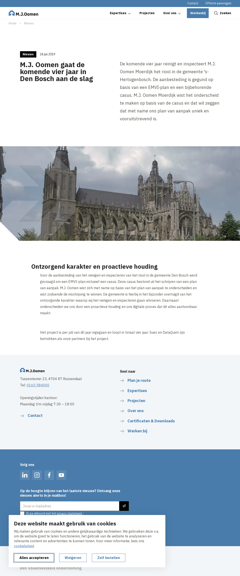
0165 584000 (38, 385)
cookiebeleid (24, 546)
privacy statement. (70, 513)
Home (13, 23)
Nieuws (29, 23)
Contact (192, 3)
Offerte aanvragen (218, 3)
